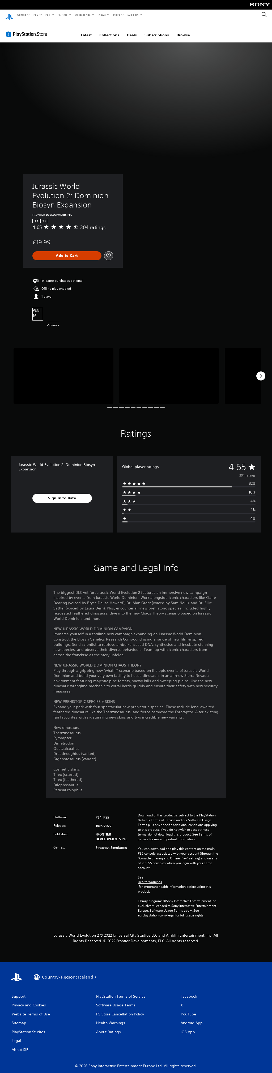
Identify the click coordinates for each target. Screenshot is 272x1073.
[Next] (260, 370)
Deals (132, 30)
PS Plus (63, 14)
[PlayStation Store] (27, 29)
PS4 (47, 14)
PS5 (35, 14)
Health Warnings (150, 877)
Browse (183, 30)
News (102, 14)
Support (132, 14)
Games (21, 14)
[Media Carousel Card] (63, 371)
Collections (109, 30)
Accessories (82, 14)
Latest (86, 30)
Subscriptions (156, 30)
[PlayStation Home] (9, 15)
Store (116, 14)
